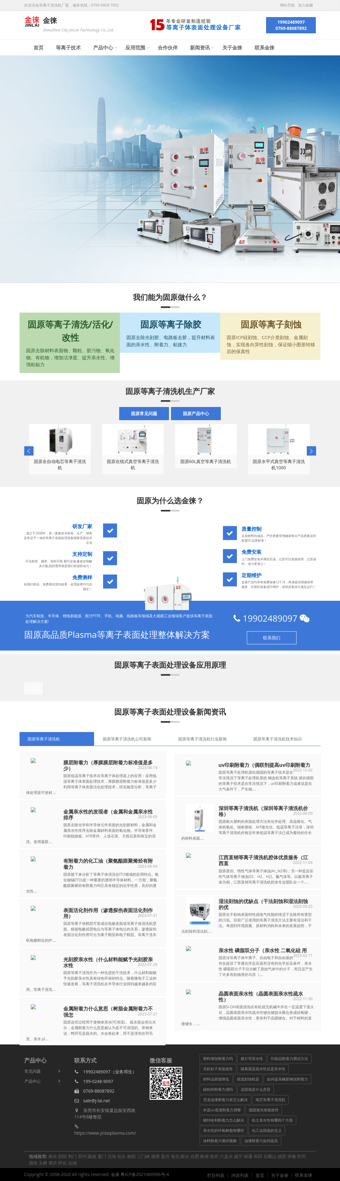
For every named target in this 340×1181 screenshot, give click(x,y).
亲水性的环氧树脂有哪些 (223, 1130)
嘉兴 (165, 1156)
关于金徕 (232, 47)
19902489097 (271, 618)
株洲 (204, 1156)
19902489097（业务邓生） (105, 1072)
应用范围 (135, 47)
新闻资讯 (200, 47)
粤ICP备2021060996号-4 (144, 1174)
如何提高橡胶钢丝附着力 (287, 1079)
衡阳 (131, 1156)
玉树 (43, 1163)
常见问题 (33, 1071)
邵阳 (62, 1156)
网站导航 (287, 5)
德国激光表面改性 (264, 1110)
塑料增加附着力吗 (218, 1058)
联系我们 (271, 638)
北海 (111, 1156)
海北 (175, 1156)
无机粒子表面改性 (218, 1068)
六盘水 (226, 1156)
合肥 (194, 1156)
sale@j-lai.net (92, 1101)
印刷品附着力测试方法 (289, 1058)
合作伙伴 (168, 47)
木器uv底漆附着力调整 (222, 1110)
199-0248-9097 (93, 1081)
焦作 (214, 1156)
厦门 (101, 1156)
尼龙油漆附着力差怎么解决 (225, 1099)
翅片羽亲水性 (252, 1058)
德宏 (282, 1156)
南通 (248, 1156)
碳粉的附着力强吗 (218, 1089)
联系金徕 (264, 47)
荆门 (72, 1156)
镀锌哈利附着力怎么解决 (223, 1120)
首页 (38, 47)
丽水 (184, 1156)
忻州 (301, 1156)
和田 (258, 1156)
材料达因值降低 (216, 1079)
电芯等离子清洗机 (270, 1099)
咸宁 (238, 1156)
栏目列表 (215, 1175)
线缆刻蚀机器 (248, 1079)
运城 (72, 1163)
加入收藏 (305, 5)
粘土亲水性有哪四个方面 (272, 1120)
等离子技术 (68, 47)
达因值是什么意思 (255, 1089)
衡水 (52, 1156)
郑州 (82, 1156)
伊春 (292, 1156)
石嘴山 (269, 1156)
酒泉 (33, 1163)
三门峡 (143, 1156)
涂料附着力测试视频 (220, 1140)
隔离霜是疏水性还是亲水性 (263, 1068)
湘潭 (155, 1156)
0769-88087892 (94, 1091)
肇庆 (52, 1163)
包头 (121, 1156)
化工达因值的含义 (267, 1130)
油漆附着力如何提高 (261, 1140)
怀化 (62, 1163)
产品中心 (103, 47)
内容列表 (240, 1175)
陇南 (92, 1156)
